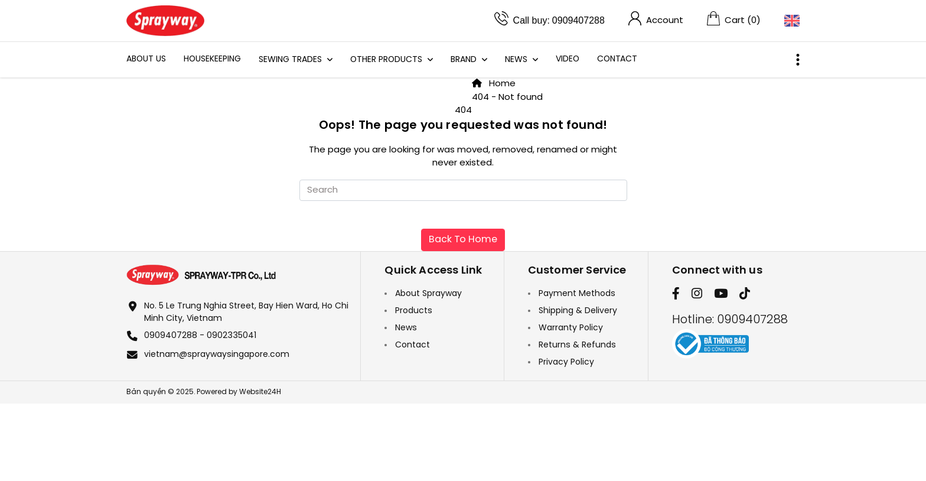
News (517, 60)
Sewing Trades (291, 60)
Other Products (387, 60)
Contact (617, 59)
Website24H (260, 392)
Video (567, 59)
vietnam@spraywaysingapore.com (216, 354)
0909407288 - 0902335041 (200, 336)
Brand (465, 60)
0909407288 (578, 20)
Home (494, 84)
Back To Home (463, 240)
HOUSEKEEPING (212, 59)
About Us (146, 59)
